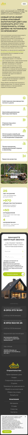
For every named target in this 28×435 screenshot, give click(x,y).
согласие (12, 260)
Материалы (14, 403)
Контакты (14, 412)
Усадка (14, 377)
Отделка (14, 383)
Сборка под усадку (14, 392)
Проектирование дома (14, 374)
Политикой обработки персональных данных (13, 268)
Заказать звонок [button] (12, 274)
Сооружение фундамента (14, 380)
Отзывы (14, 406)
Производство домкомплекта (14, 386)
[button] (24, 3)
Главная (3, 9)
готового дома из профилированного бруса (12, 51)
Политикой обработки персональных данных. (12, 428)
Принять (7, 431)
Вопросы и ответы (11, 9)
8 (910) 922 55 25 (13, 323)
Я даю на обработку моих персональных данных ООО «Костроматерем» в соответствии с (13, 265)
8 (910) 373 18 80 (13, 310)
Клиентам (14, 409)
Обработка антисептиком (14, 389)
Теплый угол (14, 395)
